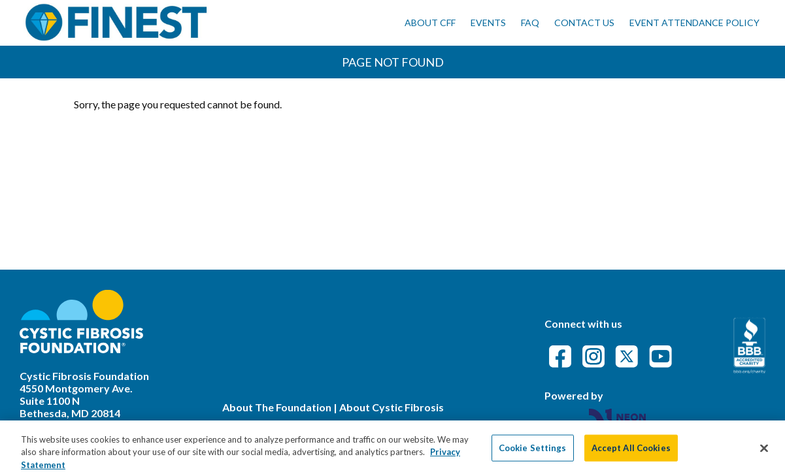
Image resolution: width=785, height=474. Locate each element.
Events (488, 22)
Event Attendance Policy (694, 22)
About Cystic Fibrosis (391, 407)
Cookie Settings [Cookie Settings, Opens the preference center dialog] (533, 452)
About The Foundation (276, 407)
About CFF (430, 22)
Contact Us (584, 22)
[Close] (764, 452)
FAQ (530, 22)
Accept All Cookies (631, 452)
